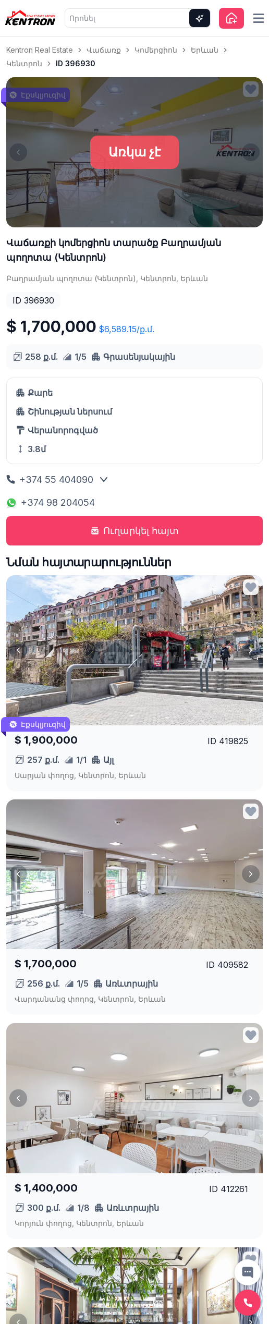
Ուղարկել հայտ (135, 530)
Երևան (204, 49)
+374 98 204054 (50, 502)
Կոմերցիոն (155, 49)
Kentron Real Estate (39, 49)
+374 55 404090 (49, 479)
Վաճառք (104, 49)
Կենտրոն (24, 63)
